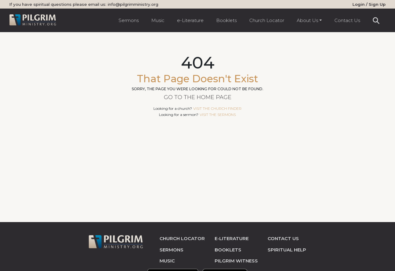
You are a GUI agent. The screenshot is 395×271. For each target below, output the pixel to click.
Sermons (128, 20)
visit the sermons (218, 114)
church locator (182, 238)
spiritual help (287, 250)
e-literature (232, 238)
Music (157, 20)
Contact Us (347, 20)
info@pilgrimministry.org (133, 4)
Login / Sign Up (369, 4)
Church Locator (266, 20)
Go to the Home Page (197, 97)
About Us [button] (307, 20)
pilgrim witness (236, 261)
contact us (283, 238)
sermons (171, 250)
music (167, 261)
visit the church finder (217, 108)
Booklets (226, 20)
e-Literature (190, 20)
